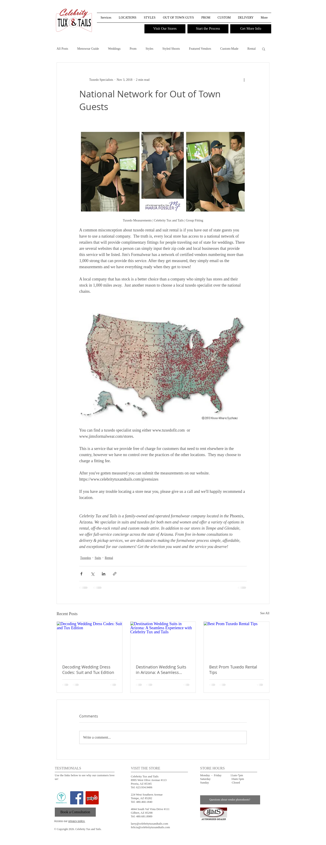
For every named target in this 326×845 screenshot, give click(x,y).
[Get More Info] (250, 28)
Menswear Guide (88, 48)
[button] (267, 9)
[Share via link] (115, 574)
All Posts (62, 48)
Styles (149, 48)
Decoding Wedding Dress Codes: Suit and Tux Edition (88, 669)
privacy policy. (76, 821)
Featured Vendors (200, 48)
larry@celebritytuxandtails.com (149, 823)
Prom (133, 48)
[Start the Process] (207, 28)
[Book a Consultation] (75, 812)
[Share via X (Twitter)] (92, 574)
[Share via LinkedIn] (103, 574)
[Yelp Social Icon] (92, 797)
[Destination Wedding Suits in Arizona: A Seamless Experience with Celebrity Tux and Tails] (163, 640)
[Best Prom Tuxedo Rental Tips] (236, 640)
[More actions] (244, 80)
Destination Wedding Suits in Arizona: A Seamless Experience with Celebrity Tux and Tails (161, 669)
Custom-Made (229, 48)
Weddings (114, 48)
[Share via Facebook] (81, 574)
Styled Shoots (171, 48)
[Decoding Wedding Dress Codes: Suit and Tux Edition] (89, 640)
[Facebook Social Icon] (76, 797)
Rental (251, 48)
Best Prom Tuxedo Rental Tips (233, 669)
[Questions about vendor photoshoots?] (230, 799)
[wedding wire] (61, 797)
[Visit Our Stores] (164, 28)
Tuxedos (85, 558)
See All (264, 613)
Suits (98, 558)
